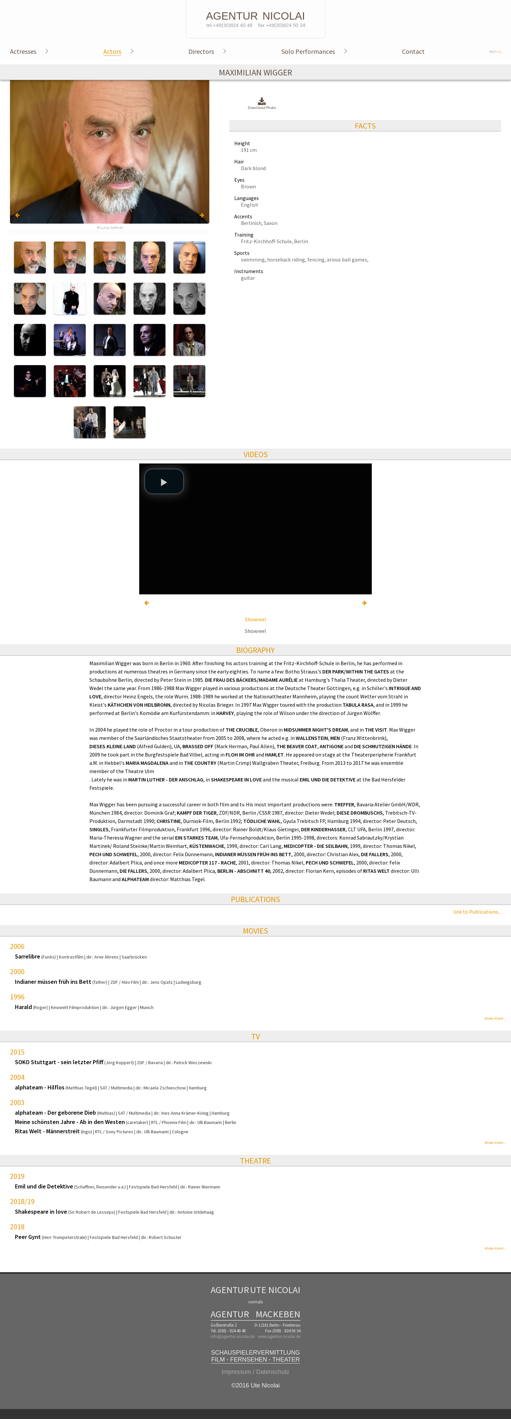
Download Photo (262, 104)
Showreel (255, 619)
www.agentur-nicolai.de (279, 1336)
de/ (495, 51)
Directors (201, 51)
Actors (112, 51)
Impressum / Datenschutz (255, 1371)
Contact (413, 51)
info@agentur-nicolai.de (233, 1336)
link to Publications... (477, 911)
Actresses (23, 51)
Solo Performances (308, 51)
